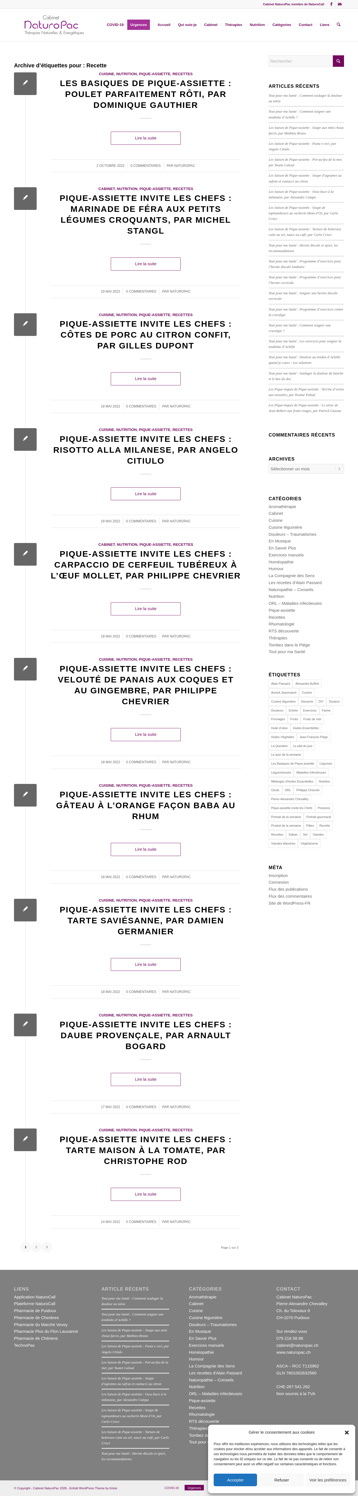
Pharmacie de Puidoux (35, 1310)
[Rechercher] (338, 25)
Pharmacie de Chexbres (36, 1317)
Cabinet (106, 189)
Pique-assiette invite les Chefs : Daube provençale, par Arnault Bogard (146, 1035)
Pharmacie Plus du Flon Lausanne (46, 1331)
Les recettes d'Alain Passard (295, 582)
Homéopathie (280, 561)
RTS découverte (283, 631)
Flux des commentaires (290, 896)
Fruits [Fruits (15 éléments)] (294, 719)
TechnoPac (24, 1345)
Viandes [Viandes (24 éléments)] (318, 834)
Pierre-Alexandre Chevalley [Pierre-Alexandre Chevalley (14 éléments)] (289, 799)
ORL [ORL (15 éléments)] (288, 790)
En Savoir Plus (282, 548)
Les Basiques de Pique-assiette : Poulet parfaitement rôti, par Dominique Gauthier (146, 94)
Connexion (278, 882)
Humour (275, 568)
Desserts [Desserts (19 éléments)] (307, 701)
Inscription (278, 875)
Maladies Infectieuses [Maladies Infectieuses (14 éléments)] (311, 772)
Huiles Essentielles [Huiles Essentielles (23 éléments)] (306, 728)
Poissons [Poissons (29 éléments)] (324, 808)
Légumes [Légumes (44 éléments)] (326, 763)
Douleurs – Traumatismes (292, 534)
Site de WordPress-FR (289, 903)
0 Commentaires (145, 166)
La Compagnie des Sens (291, 575)
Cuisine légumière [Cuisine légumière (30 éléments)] (283, 701)
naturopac (184, 166)
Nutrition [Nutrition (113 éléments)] (324, 781)
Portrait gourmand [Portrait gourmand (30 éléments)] (318, 817)
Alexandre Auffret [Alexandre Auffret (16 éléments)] (307, 683)
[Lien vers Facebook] (331, 4)
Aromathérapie (282, 506)
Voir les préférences (328, 1480)
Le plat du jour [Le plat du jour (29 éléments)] (303, 746)
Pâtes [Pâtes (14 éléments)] (310, 825)
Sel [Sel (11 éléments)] (305, 834)
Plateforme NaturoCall (34, 1303)
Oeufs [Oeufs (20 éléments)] (275, 790)
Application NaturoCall (34, 1297)
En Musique (279, 541)
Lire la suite (146, 138)
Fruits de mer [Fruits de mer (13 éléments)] (312, 719)
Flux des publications (288, 889)
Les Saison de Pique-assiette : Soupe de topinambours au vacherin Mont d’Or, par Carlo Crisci (303, 213)
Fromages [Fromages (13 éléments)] (278, 719)
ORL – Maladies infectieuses (295, 603)
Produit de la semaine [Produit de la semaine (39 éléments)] (286, 825)
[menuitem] (115, 25)
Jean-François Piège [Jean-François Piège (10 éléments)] (314, 737)
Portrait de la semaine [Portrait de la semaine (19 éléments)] (286, 817)
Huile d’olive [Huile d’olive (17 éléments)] (279, 728)
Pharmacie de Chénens (36, 1338)
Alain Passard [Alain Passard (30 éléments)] (280, 683)
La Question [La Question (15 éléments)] (279, 746)
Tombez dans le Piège (289, 645)
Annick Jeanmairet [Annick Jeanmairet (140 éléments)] (283, 692)
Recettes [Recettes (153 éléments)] (277, 834)
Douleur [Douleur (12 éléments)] (334, 701)
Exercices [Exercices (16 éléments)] (310, 710)
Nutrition (126, 74)
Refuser (281, 1480)
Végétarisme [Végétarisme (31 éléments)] (309, 843)
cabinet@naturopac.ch (297, 1345)
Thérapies (277, 638)
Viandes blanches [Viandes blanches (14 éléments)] (283, 843)
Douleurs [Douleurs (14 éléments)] (277, 710)
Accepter (235, 1480)
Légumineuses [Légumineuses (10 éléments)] (281, 772)
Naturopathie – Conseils (290, 589)
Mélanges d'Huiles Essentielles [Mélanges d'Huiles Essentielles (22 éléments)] (292, 781)
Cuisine (106, 74)
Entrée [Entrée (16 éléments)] (293, 710)
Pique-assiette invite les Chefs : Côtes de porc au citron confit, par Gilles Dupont (146, 334)
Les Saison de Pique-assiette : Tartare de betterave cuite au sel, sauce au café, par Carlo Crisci (135, 1437)
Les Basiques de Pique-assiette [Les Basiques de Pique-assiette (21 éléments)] (292, 763)
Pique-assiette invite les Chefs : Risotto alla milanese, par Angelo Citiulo (145, 449)
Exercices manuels (286, 555)
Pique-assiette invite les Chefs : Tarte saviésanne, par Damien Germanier (146, 920)
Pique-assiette (155, 74)
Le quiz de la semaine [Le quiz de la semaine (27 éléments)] (286, 754)
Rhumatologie (281, 624)
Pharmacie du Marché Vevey (41, 1324)
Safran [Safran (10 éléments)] (293, 834)
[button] (347, 1432)
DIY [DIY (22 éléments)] (321, 701)
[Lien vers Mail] (340, 4)
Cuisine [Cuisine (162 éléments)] (307, 692)
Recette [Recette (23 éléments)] (324, 825)
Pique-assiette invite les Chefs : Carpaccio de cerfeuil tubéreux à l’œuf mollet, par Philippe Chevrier (146, 564)
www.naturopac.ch (293, 1352)
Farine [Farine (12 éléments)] (326, 710)
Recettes (183, 74)
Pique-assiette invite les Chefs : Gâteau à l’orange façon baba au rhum (145, 805)
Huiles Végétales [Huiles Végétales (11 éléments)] (282, 737)
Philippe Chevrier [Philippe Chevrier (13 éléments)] (308, 790)
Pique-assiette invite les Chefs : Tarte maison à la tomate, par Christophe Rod (146, 1150)
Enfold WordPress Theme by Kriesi (93, 1488)
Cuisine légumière (285, 527)
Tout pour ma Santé (286, 651)
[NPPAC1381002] (53, 25)
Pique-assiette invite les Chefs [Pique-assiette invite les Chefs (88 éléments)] (291, 808)
